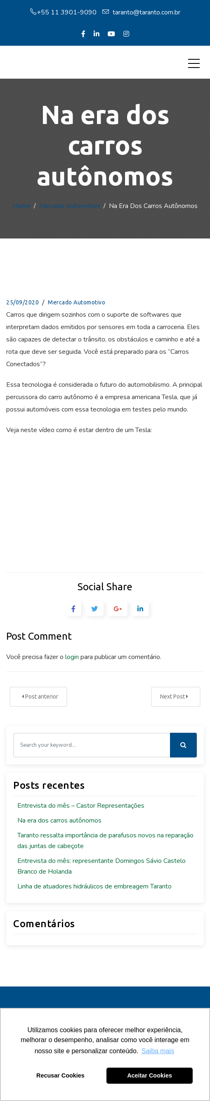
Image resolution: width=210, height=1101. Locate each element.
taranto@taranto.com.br (141, 12)
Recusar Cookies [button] (60, 1075)
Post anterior (40, 696)
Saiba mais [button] (158, 1050)
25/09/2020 (22, 302)
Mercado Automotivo (69, 205)
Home (22, 205)
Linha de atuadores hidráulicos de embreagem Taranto (94, 886)
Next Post (174, 696)
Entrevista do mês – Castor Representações (80, 805)
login (72, 657)
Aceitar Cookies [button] (149, 1075)
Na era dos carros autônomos (59, 820)
